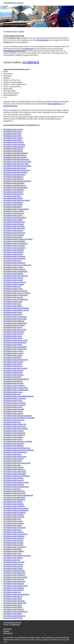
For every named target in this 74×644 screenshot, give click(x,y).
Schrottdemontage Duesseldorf (14, 218)
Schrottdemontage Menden (13, 431)
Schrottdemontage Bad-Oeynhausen (16, 170)
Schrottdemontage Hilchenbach (14, 342)
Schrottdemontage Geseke (13, 280)
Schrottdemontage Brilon (12, 207)
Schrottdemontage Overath (13, 467)
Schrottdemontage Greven (13, 289)
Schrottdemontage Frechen (13, 267)
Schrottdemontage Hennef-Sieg (14, 329)
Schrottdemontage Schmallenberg (15, 510)
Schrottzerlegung (9, 51)
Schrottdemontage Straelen (13, 543)
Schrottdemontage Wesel (12, 599)
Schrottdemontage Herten (12, 338)
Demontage (21, 51)
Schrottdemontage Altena (12, 140)
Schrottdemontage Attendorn (14, 146)
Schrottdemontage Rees (12, 489)
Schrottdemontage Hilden (12, 345)
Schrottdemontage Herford (13, 334)
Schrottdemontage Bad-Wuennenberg (17, 166)
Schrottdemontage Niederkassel (15, 452)
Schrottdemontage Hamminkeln (15, 317)
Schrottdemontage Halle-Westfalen (16, 308)
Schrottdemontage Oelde (12, 461)
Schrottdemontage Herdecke (13, 332)
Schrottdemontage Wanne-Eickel (15, 577)
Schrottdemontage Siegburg (13, 523)
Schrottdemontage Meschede (14, 433)
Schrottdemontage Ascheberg (14, 144)
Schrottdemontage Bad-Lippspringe (16, 159)
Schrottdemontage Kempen (13, 370)
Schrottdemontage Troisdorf (13, 551)
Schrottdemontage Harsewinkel (14, 319)
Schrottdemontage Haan (12, 304)
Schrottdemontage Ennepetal (14, 246)
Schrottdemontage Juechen (13, 353)
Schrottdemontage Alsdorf (13, 138)
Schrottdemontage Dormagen (14, 228)
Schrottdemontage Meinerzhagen (15, 428)
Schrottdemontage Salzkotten (14, 506)
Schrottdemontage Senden (13, 521)
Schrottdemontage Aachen (13, 129)
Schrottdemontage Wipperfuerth (15, 611)
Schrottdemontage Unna (12, 553)
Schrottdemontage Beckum (13, 177)
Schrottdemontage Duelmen (13, 213)
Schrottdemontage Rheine (12, 502)
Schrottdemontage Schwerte (13, 517)
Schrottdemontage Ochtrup (13, 459)
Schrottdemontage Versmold (13, 562)
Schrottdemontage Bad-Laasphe (15, 157)
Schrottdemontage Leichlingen (14, 398)
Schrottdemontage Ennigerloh (14, 248)
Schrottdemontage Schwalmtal (14, 512)
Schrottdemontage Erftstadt (13, 250)
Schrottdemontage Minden (13, 437)
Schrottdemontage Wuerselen (14, 573)
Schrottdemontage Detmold (13, 224)
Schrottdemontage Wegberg (13, 588)
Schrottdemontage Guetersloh (14, 269)
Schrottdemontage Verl (11, 560)
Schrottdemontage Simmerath (14, 528)
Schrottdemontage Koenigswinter (15, 360)
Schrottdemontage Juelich (12, 355)
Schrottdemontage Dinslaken (14, 226)
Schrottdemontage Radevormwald (15, 482)
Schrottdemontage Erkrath (13, 254)
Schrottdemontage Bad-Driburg (14, 155)
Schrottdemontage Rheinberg (14, 500)
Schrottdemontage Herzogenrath (15, 340)
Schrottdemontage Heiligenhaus (15, 323)
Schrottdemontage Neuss (12, 454)
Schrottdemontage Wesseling (14, 601)
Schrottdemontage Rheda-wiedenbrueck (18, 495)
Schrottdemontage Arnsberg (13, 142)
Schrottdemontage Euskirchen (14, 263)
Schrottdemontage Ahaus (12, 131)
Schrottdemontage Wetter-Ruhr (14, 603)
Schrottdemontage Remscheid (14, 493)
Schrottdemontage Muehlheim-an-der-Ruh (19, 418)
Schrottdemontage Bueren (13, 151)
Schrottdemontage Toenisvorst (14, 547)
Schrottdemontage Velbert (13, 558)
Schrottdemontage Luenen (13, 392)
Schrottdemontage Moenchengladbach (17, 416)
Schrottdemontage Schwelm (13, 515)
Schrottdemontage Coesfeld (13, 211)
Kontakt (6, 631)
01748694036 (31, 62)
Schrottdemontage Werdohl (13, 590)
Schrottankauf (28, 49)
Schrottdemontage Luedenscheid (15, 388)
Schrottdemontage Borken (13, 198)
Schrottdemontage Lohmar (13, 413)
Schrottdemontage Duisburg (13, 235)
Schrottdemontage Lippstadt (13, 409)
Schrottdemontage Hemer (12, 327)
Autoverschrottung (10, 106)
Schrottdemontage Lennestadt (14, 403)
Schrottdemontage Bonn (12, 196)
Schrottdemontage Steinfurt (13, 538)
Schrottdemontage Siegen (12, 525)
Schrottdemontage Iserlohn (13, 351)
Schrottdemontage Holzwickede (15, 347)
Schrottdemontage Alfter (12, 136)
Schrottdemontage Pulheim (13, 478)
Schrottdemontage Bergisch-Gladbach (17, 181)
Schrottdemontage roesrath (13, 480)
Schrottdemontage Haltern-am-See (16, 310)
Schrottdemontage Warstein (13, 583)
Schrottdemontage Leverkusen (14, 405)
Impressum (7, 629)
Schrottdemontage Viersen (13, 564)
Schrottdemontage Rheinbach (14, 497)
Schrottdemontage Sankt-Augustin (15, 508)
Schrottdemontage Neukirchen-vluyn (16, 448)
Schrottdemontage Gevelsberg (14, 282)
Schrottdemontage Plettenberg (14, 474)
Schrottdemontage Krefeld (13, 381)
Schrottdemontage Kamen (12, 366)
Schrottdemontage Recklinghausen (16, 487)
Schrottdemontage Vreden (13, 568)
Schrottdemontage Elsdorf (12, 237)
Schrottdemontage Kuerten (13, 362)
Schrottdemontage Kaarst (12, 364)
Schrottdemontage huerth (12, 301)
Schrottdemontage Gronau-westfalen (17, 293)
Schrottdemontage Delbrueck (14, 222)
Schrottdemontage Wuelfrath (14, 571)
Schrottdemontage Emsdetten (14, 241)
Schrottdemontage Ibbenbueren (15, 349)
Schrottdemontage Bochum (13, 194)
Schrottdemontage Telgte (12, 549)
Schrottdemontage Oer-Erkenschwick (16, 463)
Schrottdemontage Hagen (12, 306)
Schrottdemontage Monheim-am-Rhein (17, 441)
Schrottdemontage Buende (13, 149)
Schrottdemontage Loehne (13, 411)
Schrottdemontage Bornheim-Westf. (16, 200)
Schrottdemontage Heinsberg (14, 325)
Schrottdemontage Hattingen (14, 321)
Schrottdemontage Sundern (13, 545)
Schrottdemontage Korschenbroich (16, 379)
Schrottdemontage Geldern (13, 273)
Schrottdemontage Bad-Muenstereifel (17, 162)
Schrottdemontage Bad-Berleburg (15, 153)
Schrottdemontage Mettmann (14, 435)
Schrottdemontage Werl (12, 592)
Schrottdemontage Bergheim (13, 183)
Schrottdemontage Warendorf (14, 581)
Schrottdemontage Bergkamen (14, 185)
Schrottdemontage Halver (12, 312)
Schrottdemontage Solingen (13, 532)
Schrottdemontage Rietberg (13, 504)
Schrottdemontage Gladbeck (13, 284)
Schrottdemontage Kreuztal (13, 383)
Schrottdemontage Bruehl (12, 205)
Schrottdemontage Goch (12, 286)
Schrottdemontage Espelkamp (14, 258)
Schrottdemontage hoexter (13, 297)
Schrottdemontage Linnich (13, 407)
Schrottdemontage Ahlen (12, 134)
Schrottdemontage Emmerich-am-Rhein (17, 239)
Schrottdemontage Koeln (12, 357)
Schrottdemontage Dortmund (14, 233)
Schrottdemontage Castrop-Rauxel (15, 209)
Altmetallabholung (55, 104)
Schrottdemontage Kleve (12, 377)
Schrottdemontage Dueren (13, 215)
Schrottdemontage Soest (12, 530)
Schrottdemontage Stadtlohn (14, 536)
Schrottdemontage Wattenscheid (15, 586)
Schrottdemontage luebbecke (14, 385)
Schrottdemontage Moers (12, 439)
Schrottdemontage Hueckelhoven (15, 299)
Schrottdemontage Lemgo (12, 400)
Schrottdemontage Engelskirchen (15, 243)
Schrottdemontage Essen (12, 261)
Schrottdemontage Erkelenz (13, 252)
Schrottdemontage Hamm (12, 314)
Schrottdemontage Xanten (13, 618)
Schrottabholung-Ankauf (12, 622)
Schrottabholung (42, 40)
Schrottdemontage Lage (12, 394)
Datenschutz (7, 633)
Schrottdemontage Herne (12, 336)
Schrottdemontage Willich (12, 607)
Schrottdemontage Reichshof (14, 491)
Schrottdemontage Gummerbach (15, 295)
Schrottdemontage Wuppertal (14, 616)
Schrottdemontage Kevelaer (13, 375)
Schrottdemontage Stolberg (13, 540)
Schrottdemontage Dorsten (13, 230)
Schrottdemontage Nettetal (13, 446)
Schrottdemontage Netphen (13, 444)
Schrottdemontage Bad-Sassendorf (16, 164)
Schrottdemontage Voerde (13, 566)
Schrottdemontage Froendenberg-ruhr (17, 265)
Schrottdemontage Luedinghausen (15, 390)
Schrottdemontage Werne (12, 596)
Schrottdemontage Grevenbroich (15, 291)
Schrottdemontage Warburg (13, 579)
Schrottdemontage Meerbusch (14, 426)
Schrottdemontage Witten (12, 614)
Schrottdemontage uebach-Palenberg (17, 555)
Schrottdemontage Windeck (13, 609)
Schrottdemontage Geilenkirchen (15, 271)
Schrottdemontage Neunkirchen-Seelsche (18, 450)
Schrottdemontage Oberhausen (14, 456)
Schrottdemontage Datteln (13, 220)
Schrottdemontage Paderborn (14, 469)
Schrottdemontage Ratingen (13, 484)
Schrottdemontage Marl (12, 422)
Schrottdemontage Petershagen (14, 472)
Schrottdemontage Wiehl (12, 605)
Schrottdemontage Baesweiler (14, 174)
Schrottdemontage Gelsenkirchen (15, 276)
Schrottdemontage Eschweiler (14, 256)
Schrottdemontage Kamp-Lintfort (15, 368)
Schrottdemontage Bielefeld (13, 190)
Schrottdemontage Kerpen (13, 373)
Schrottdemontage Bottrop (13, 202)
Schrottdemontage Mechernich (14, 424)
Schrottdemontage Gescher (13, 278)
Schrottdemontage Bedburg (13, 179)
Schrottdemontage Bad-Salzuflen (15, 172)
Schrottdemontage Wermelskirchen (16, 594)
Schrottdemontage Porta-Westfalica (16, 476)
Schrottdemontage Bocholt (13, 192)
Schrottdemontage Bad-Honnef (14, 168)
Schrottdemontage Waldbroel (14, 575)
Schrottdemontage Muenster (14, 420)
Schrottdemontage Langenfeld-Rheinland (18, 396)
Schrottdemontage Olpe (12, 465)
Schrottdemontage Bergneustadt (15, 187)
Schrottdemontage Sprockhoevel (15, 534)
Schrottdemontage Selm (12, 519)
